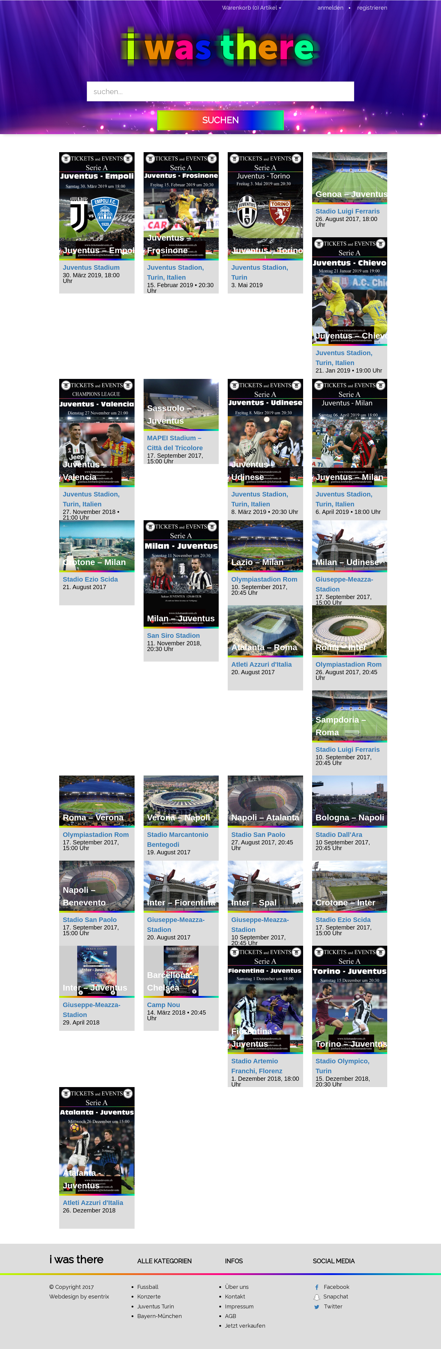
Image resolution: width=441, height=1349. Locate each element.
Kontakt (235, 1296)
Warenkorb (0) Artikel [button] (251, 8)
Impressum (239, 1306)
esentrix (98, 1296)
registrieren (372, 8)
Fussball (147, 1287)
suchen (220, 120)
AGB (230, 1316)
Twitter (333, 1306)
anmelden (330, 8)
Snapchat (336, 1296)
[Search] (220, 92)
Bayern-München (159, 1316)
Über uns (237, 1287)
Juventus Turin (155, 1306)
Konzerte (149, 1296)
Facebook (336, 1287)
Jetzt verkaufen (245, 1326)
